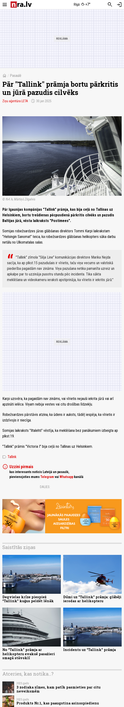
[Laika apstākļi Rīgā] (82, 4)
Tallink (9, 456)
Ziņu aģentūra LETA (15, 101)
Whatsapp (66, 477)
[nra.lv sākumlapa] (21, 4)
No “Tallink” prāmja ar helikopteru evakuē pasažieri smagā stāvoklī (28, 653)
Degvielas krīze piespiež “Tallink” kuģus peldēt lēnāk (28, 599)
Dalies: (45, 487)
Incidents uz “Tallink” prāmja (89, 649)
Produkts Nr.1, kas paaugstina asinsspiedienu (57, 703)
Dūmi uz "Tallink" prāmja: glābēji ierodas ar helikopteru (92, 599)
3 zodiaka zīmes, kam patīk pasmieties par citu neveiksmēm (58, 689)
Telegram (47, 477)
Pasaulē (15, 75)
